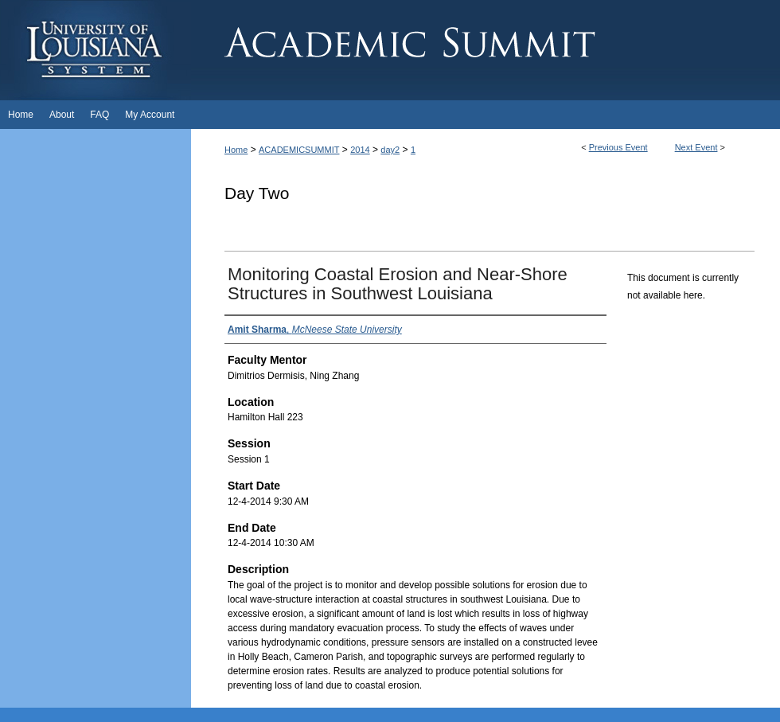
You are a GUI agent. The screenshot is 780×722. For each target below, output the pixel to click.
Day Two (256, 193)
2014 (359, 149)
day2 (390, 149)
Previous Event (618, 147)
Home (236, 149)
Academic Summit (485, 50)
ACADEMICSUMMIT (299, 149)
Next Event (696, 147)
